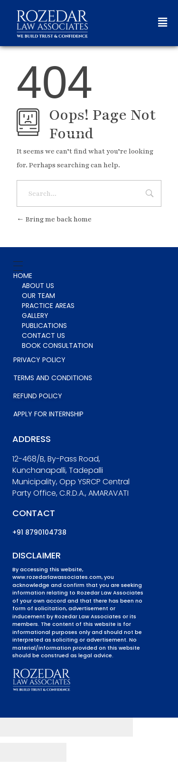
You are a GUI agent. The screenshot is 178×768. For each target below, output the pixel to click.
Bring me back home (54, 219)
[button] (162, 22)
